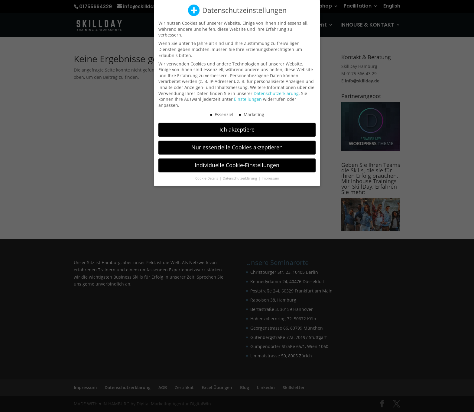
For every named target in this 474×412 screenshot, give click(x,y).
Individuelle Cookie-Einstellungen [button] (237, 162)
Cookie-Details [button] (207, 175)
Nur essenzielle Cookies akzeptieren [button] (237, 144)
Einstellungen (248, 96)
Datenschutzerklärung (276, 90)
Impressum (270, 175)
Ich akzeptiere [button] (237, 126)
